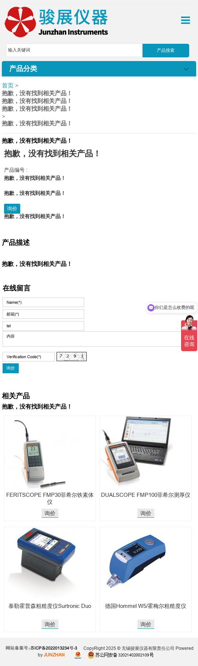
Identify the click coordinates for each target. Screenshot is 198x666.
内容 (96, 339)
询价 (12, 208)
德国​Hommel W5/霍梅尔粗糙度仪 (145, 606)
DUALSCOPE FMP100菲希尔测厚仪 (145, 495)
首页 (8, 85)
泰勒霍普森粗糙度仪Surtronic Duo (49, 606)
